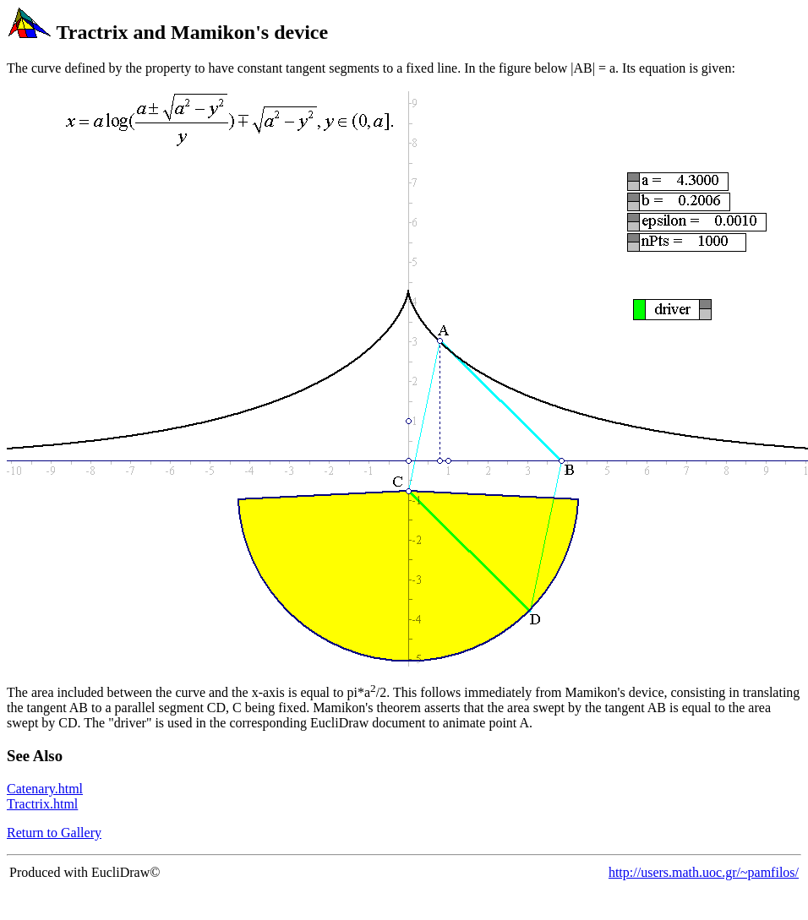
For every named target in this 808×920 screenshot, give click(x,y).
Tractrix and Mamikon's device (193, 32)
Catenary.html (45, 788)
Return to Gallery (54, 832)
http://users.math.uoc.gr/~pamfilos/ (704, 872)
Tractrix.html (42, 804)
